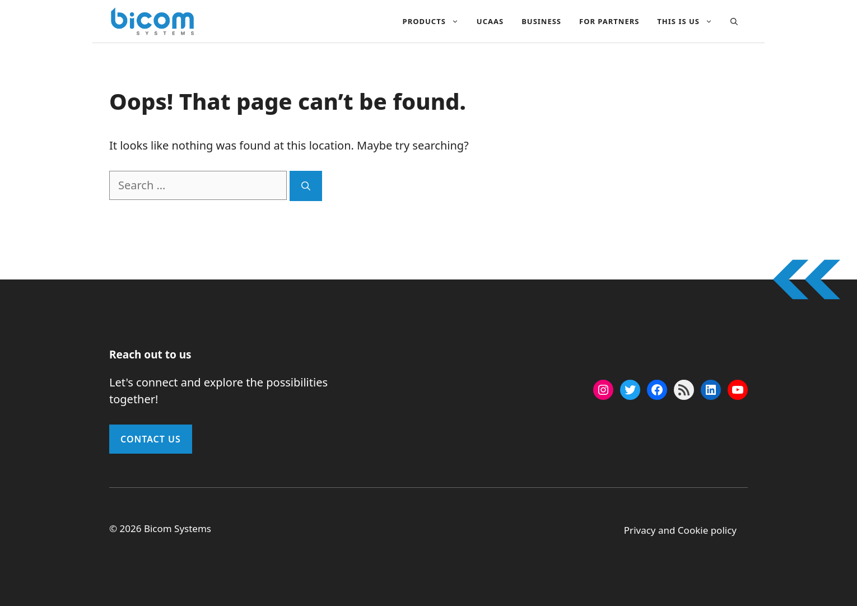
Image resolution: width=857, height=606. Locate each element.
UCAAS (490, 21)
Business (541, 21)
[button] (734, 21)
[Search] (306, 186)
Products (435, 21)
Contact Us (150, 439)
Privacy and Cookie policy (680, 530)
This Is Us (689, 21)
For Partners (609, 21)
